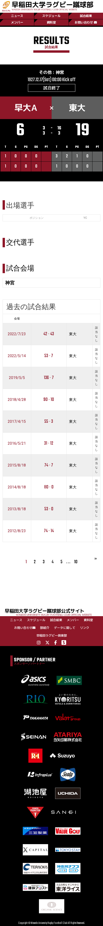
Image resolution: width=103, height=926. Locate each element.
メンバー (17, 22)
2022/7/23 (17, 334)
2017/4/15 (17, 421)
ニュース (17, 16)
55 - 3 (48, 421)
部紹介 (44, 628)
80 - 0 (48, 487)
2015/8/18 (17, 465)
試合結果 (86, 16)
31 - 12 (48, 443)
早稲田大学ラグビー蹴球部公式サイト (54, 611)
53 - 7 (48, 355)
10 (75, 562)
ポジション (37, 218)
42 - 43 (48, 334)
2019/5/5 (17, 377)
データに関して (64, 628)
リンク (84, 628)
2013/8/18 (17, 509)
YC (85, 218)
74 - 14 (49, 531)
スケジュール (51, 16)
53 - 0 (48, 509)
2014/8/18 (17, 487)
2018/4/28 (17, 399)
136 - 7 (49, 377)
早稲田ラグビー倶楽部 (51, 635)
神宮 (60, 72)
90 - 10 (48, 399)
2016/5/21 (17, 443)
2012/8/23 (17, 531)
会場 (17, 318)
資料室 (51, 22)
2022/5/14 (17, 356)
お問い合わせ (86, 22)
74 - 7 (48, 465)
